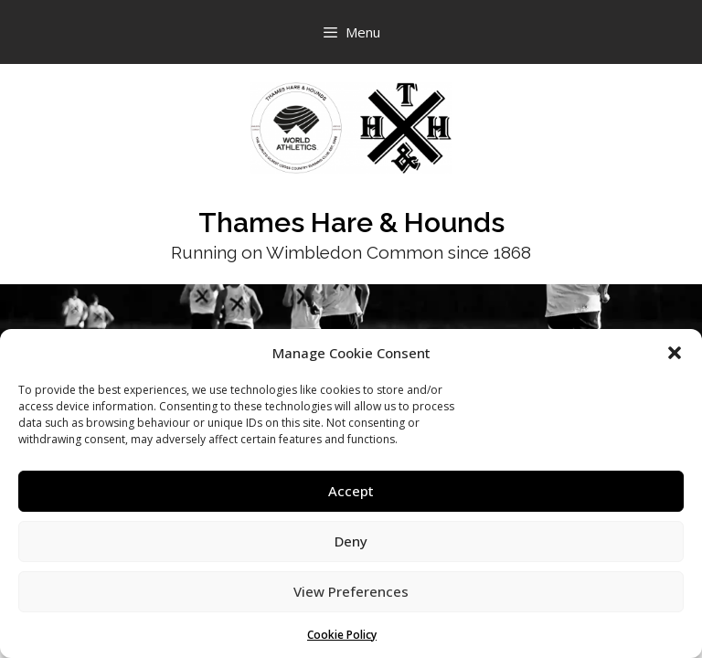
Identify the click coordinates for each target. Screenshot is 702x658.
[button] (674, 353)
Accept (351, 491)
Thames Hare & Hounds (351, 223)
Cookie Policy (342, 634)
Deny (351, 541)
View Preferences (351, 591)
